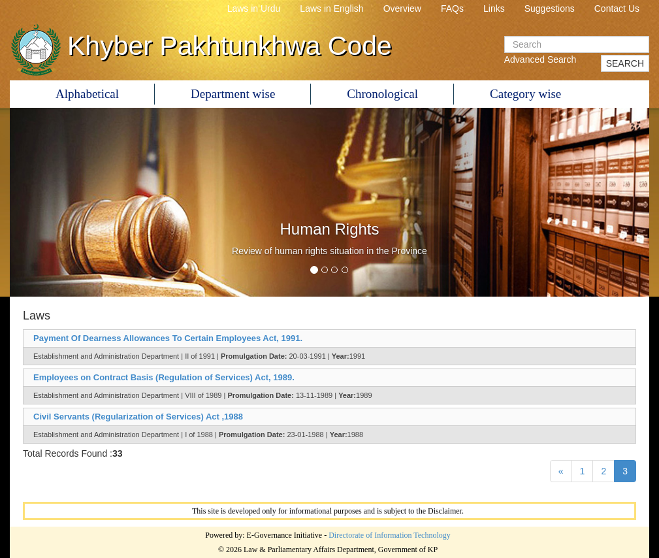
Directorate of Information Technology (390, 535)
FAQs (452, 8)
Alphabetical (87, 94)
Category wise (525, 94)
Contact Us (616, 8)
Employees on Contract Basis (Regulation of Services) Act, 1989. (164, 377)
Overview (402, 8)
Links (494, 8)
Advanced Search (540, 59)
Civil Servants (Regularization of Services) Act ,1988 (138, 416)
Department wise (233, 94)
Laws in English (331, 8)
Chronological (382, 94)
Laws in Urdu (254, 8)
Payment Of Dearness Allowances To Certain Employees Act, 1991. (167, 338)
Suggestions (549, 8)
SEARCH (625, 63)
